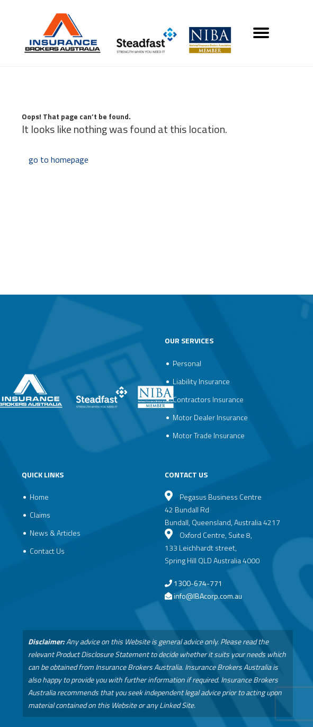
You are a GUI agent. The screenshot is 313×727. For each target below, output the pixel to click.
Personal (187, 363)
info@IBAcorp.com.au (208, 595)
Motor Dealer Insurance (210, 417)
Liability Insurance (201, 381)
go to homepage (58, 159)
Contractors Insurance (208, 399)
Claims (40, 514)
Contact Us (47, 550)
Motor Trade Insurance (209, 435)
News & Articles (55, 532)
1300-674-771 (193, 583)
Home (39, 496)
